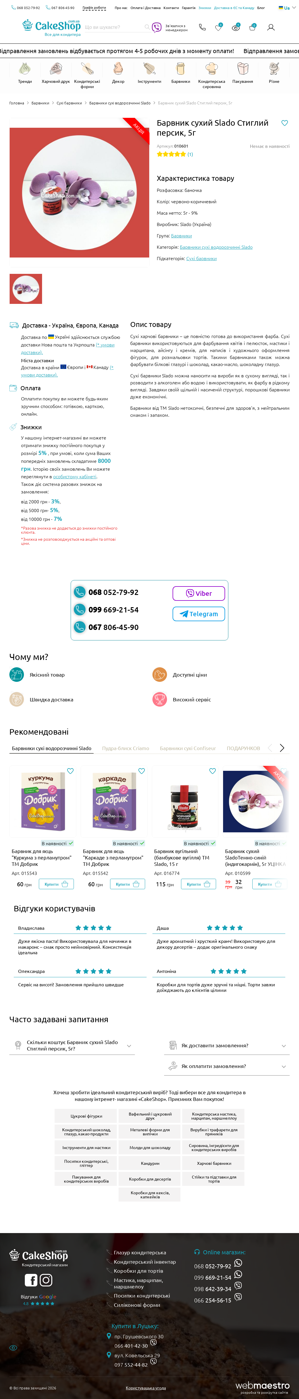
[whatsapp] (238, 1265)
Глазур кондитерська (140, 1254)
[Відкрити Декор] (118, 75)
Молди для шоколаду (150, 1149)
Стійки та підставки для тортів (214, 1181)
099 (212, 1279)
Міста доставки (37, 360)
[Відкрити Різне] (274, 73)
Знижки (205, 7)
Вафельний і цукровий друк (150, 1118)
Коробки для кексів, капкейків (150, 1196)
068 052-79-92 (28, 7)
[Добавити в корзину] (56, 886)
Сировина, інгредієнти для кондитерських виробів (214, 1149)
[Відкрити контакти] (201, 27)
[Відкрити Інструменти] (149, 75)
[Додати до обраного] (70, 773)
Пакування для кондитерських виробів (86, 1181)
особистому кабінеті (74, 476)
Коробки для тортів (138, 1273)
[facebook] (31, 1282)
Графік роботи (94, 7)
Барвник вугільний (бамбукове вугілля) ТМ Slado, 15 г (181, 859)
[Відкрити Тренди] (25, 73)
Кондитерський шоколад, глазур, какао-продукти (86, 1133)
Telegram (199, 614)
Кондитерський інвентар (145, 1263)
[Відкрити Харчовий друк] (56, 75)
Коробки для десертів (150, 1180)
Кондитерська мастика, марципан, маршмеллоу (214, 1118)
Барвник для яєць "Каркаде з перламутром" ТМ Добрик (113, 859)
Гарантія (189, 7)
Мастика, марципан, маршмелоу (138, 1285)
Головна (17, 103)
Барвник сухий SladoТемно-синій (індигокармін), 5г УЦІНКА (255, 859)
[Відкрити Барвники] (180, 75)
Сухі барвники (71, 103)
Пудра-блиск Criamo (139, 748)
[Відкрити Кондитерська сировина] (211, 75)
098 (212, 1291)
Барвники (41, 103)
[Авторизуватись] (271, 28)
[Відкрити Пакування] (243, 75)
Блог (261, 7)
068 (212, 1268)
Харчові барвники (214, 1165)
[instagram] (46, 1282)
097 (131, 1366)
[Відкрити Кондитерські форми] (87, 75)
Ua (284, 7)
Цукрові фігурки (86, 1117)
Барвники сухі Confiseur (208, 748)
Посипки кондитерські (142, 1297)
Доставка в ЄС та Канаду (234, 7)
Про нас (121, 7)
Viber (199, 593)
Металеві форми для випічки (150, 1133)
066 (212, 1302)
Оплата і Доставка (146, 7)
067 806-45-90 (62, 7)
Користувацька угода (146, 1390)
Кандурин (150, 1165)
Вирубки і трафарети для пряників (214, 1133)
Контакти (171, 7)
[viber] (238, 1288)
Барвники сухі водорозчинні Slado (123, 103)
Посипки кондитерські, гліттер (86, 1165)
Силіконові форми (137, 1307)
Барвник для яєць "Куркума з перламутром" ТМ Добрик (42, 859)
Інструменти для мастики (86, 1149)
